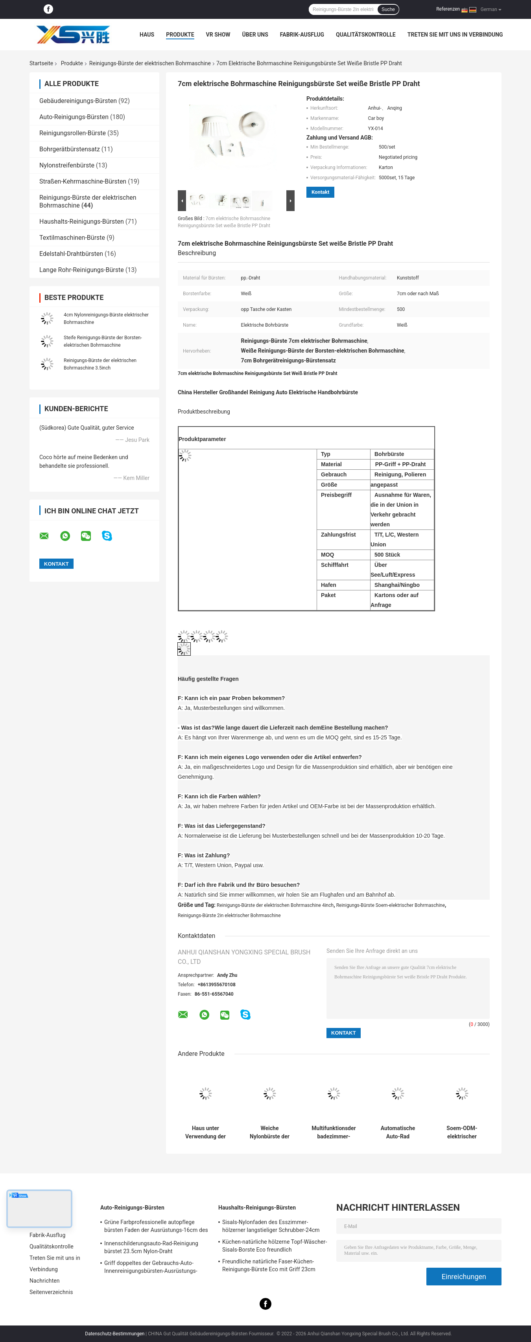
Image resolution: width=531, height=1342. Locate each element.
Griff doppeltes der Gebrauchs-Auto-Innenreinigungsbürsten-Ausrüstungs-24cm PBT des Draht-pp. (150, 1268)
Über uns (255, 34)
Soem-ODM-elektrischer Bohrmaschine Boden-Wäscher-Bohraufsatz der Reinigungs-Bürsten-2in (462, 1132)
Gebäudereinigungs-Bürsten (78, 101)
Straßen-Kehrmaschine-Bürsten (82, 181)
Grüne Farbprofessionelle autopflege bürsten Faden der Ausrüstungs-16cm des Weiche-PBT (156, 1227)
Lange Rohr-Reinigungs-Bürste (81, 270)
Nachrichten (45, 1281)
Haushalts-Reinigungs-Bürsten (81, 221)
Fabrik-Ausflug (302, 34)
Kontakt (320, 192)
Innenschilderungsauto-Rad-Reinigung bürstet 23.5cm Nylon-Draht (151, 1247)
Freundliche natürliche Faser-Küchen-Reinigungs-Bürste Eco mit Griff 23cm (268, 1265)
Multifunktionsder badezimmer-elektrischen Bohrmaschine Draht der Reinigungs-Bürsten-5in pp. (334, 1132)
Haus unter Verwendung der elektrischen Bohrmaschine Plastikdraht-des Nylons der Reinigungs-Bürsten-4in (205, 1132)
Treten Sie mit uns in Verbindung (455, 34)
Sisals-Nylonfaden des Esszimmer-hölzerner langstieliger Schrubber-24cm (271, 1226)
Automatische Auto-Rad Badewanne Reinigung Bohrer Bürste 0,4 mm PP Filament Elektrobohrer (398, 1132)
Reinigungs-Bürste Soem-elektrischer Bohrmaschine (390, 905)
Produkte (180, 34)
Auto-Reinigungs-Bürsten (74, 117)
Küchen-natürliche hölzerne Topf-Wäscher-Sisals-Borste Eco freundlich (274, 1246)
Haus (147, 34)
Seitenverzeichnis (51, 1292)
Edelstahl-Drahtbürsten (71, 253)
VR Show (218, 34)
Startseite (41, 63)
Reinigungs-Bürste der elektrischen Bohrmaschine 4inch (275, 905)
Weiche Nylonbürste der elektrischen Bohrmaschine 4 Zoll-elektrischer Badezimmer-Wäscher (269, 1132)
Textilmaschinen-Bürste (72, 237)
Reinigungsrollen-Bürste (72, 133)
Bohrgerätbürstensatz (69, 149)
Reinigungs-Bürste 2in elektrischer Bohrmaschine (229, 915)
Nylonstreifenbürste (66, 165)
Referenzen (448, 9)
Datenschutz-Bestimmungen (114, 1333)
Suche (388, 9)
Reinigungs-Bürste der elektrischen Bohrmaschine (150, 63)
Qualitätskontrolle (366, 34)
